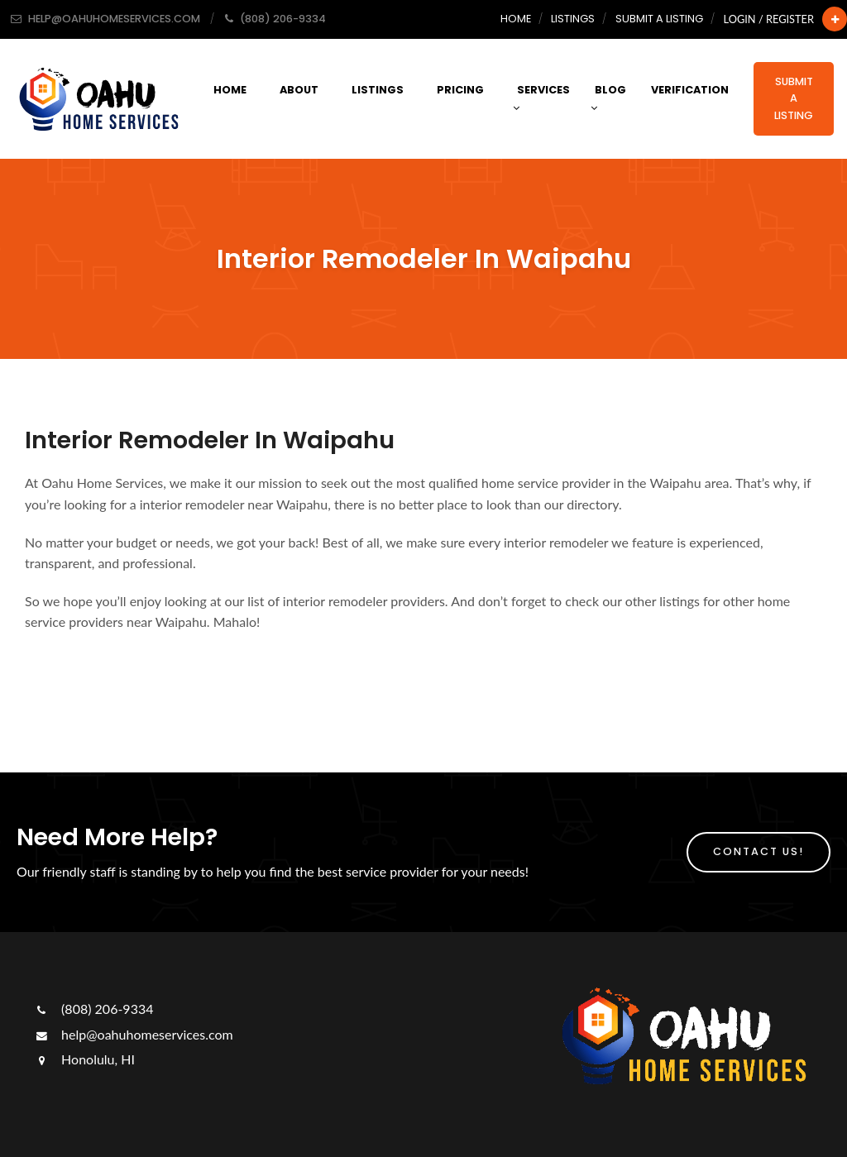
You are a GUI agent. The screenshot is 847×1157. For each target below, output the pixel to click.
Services (541, 98)
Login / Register (769, 19)
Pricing (460, 90)
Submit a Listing (659, 19)
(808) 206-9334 (93, 1008)
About (299, 90)
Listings (573, 19)
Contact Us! (758, 851)
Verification (690, 90)
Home (515, 19)
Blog (608, 98)
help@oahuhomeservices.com (133, 1034)
